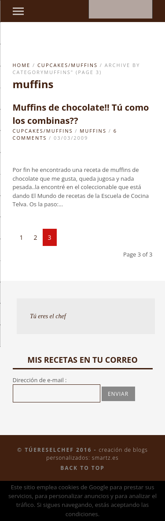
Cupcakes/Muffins (67, 65)
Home (22, 65)
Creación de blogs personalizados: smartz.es (97, 453)
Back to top (82, 468)
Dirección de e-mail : (40, 380)
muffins (93, 130)
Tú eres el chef (48, 316)
